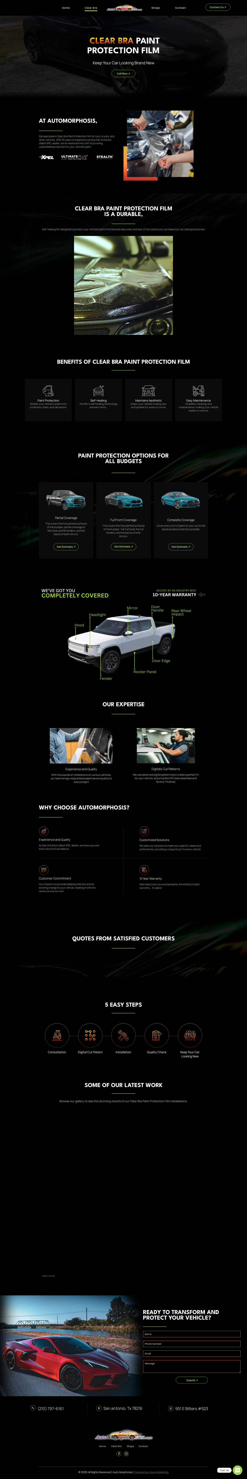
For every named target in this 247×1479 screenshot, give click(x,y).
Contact (143, 1446)
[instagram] (126, 1454)
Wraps (130, 1446)
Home (102, 1446)
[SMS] (237, 1470)
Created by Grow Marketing (151, 1472)
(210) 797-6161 (50, 1408)
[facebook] (118, 1454)
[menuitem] (65, 8)
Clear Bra (116, 1446)
